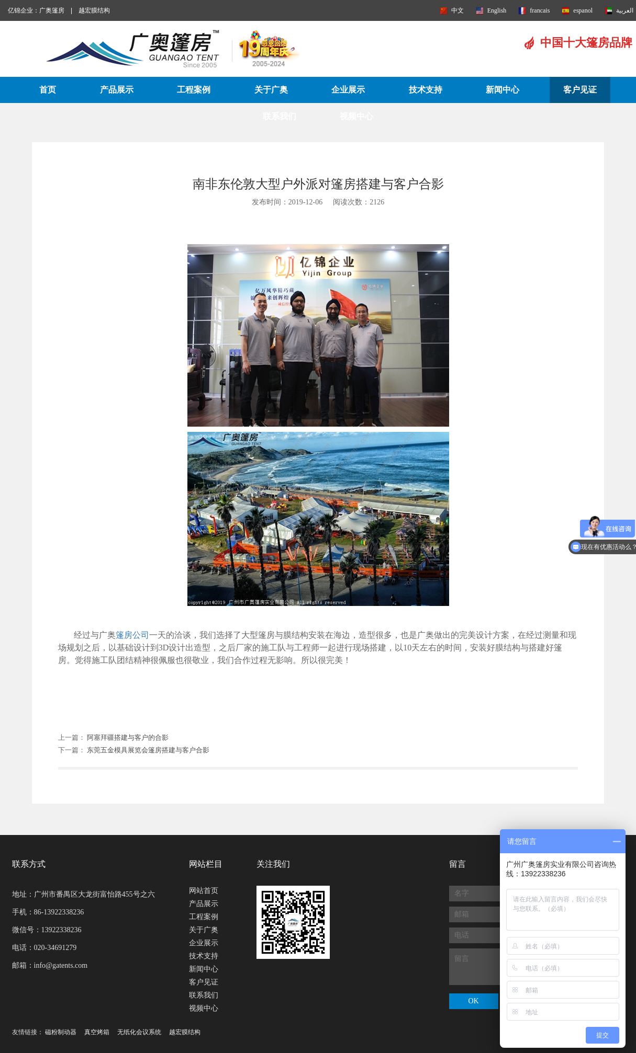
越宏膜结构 (94, 10)
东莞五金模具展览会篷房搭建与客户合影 (148, 750)
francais (540, 10)
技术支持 (425, 89)
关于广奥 (271, 89)
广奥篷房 (51, 10)
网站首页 (203, 891)
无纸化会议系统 (139, 1032)
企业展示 (348, 89)
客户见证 (580, 89)
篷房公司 (132, 635)
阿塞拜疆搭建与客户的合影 (128, 737)
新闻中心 (502, 89)
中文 (457, 10)
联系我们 (279, 116)
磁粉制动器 (60, 1032)
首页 (47, 89)
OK (473, 1001)
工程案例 (193, 89)
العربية (624, 10)
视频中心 (356, 116)
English (497, 10)
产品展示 (116, 89)
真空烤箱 (96, 1032)
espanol (583, 10)
